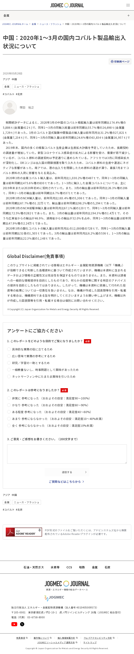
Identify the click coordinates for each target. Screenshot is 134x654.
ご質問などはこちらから (65, 481)
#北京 (19, 94)
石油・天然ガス (34, 567)
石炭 (107, 567)
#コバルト (8, 94)
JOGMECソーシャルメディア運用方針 (57, 642)
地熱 (82, 567)
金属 (6, 15)
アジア (6, 79)
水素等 (55, 567)
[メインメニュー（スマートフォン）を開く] (128, 5)
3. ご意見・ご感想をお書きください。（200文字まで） (43, 439)
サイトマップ (90, 642)
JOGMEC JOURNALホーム (15, 23)
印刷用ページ (119, 61)
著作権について (43, 637)
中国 (14, 79)
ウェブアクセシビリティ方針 (99, 637)
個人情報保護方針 (68, 637)
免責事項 (22, 637)
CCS (69, 567)
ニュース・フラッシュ (50, 23)
